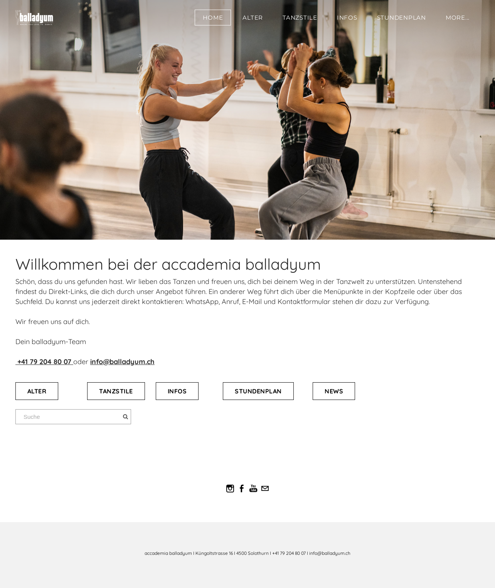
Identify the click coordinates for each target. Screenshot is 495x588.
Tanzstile (300, 17)
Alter (252, 17)
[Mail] (265, 488)
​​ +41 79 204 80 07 (44, 361)
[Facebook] (242, 488)
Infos (347, 17)
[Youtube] (253, 488)
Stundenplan (401, 17)
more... (458, 17)
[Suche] (73, 416)
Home (213, 17)
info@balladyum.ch (122, 361)
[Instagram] (230, 488)
